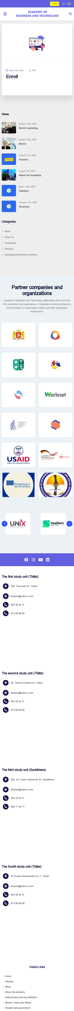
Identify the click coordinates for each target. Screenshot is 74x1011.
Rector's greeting (28, 128)
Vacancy (23, 159)
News (7, 231)
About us (9, 237)
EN (69, 4)
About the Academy (30, 175)
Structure (24, 207)
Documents (10, 243)
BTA (32, 70)
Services (9, 248)
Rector (22, 144)
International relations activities (21, 254)
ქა (63, 4)
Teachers (24, 191)
